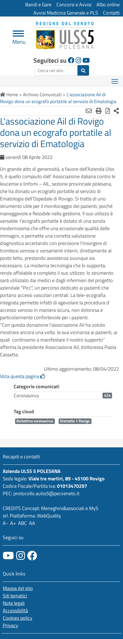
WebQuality (49, 515)
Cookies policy (17, 618)
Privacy (10, 625)
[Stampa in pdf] (107, 110)
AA (32, 523)
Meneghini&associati (62, 508)
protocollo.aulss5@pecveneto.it (46, 493)
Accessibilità (15, 610)
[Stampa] (99, 110)
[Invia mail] (89, 110)
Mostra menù (115, 79)
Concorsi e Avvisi (73, 4)
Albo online (108, 4)
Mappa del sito (18, 588)
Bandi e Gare (38, 4)
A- (5, 523)
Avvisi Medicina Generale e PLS (65, 12)
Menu (19, 39)
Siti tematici (15, 595)
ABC (22, 523)
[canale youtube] (8, 555)
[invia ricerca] (83, 70)
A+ (13, 523)
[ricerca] (56, 70)
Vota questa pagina (22, 376)
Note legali (14, 603)
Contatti (111, 12)
